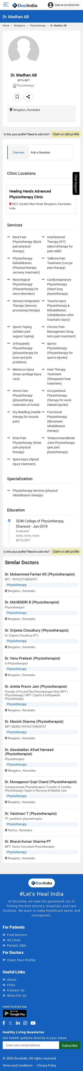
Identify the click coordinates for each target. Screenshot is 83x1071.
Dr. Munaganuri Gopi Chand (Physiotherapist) (41, 781)
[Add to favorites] (17, 96)
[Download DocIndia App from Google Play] (15, 1013)
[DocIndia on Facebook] (4, 1023)
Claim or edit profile (66, 134)
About (12, 979)
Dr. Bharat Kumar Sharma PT (28, 841)
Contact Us (16, 990)
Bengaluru (19, 25)
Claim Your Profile (21, 960)
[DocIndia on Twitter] (10, 1023)
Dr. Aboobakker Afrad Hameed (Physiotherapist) (29, 751)
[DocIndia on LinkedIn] (18, 1023)
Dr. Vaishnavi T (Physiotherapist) (31, 813)
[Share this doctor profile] (28, 96)
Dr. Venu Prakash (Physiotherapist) (32, 658)
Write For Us (16, 995)
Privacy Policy (46, 1065)
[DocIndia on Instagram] (25, 1023)
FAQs (11, 985)
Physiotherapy (38, 25)
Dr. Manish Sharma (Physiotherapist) (34, 721)
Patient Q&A (16, 945)
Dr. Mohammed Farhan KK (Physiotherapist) (40, 574)
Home (6, 25)
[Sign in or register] (64, 5)
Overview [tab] (18, 152)
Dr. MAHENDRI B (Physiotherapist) (32, 602)
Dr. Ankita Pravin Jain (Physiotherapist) (36, 686)
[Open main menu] (7, 5)
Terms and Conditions (18, 1065)
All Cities (14, 940)
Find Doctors (17, 935)
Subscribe (69, 1045)
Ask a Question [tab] (40, 152)
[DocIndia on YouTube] (33, 1023)
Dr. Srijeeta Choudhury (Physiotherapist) (37, 630)
